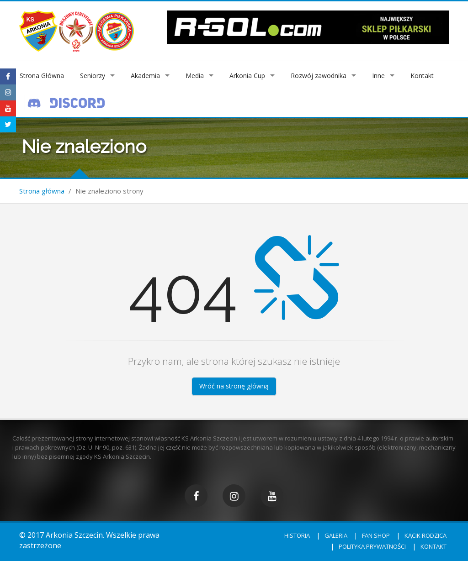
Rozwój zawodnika (318, 75)
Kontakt (422, 75)
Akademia (145, 75)
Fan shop (376, 535)
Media (195, 75)
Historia (297, 535)
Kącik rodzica (425, 535)
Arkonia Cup (247, 75)
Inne (378, 75)
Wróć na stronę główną (234, 386)
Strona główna (41, 190)
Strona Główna (42, 75)
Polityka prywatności (372, 546)
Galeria (335, 535)
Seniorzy (92, 75)
